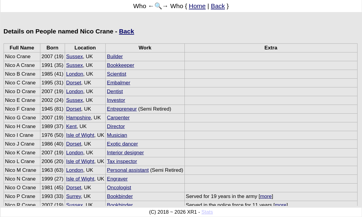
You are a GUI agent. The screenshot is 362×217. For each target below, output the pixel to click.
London (74, 74)
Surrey (73, 196)
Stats (207, 212)
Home (197, 5)
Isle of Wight (80, 135)
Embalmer (118, 83)
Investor (116, 100)
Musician (117, 135)
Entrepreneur (122, 109)
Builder (115, 56)
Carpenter (118, 118)
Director (116, 126)
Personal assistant (128, 170)
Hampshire (78, 118)
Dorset (73, 83)
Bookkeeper (120, 65)
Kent (71, 126)
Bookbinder (120, 196)
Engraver (117, 179)
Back (218, 5)
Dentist (115, 91)
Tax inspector (122, 161)
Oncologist (119, 187)
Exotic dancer (122, 144)
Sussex (74, 56)
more (266, 196)
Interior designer (125, 153)
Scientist (116, 74)
